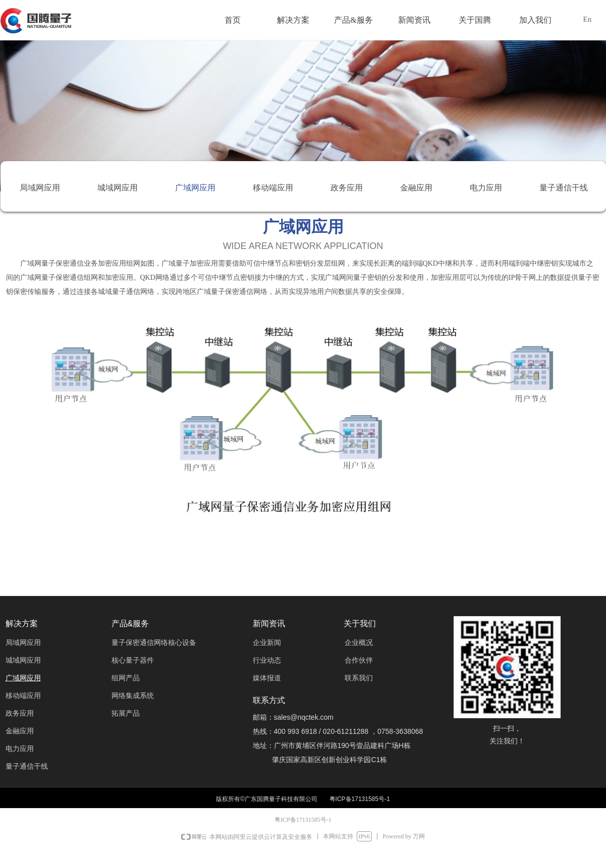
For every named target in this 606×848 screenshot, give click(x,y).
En (587, 19)
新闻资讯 (414, 20)
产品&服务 (353, 20)
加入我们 (535, 20)
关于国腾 (475, 20)
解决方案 (293, 20)
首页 (233, 20)
